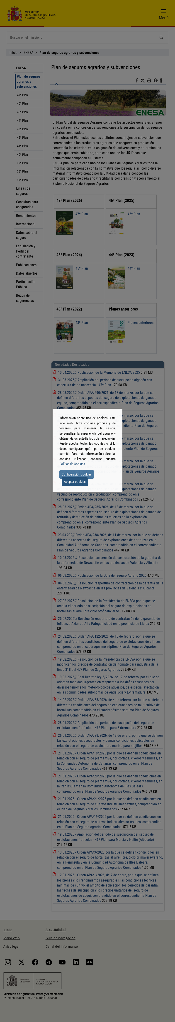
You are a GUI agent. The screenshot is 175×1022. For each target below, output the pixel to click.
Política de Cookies (72, 464)
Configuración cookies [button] (77, 474)
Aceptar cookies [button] (75, 482)
